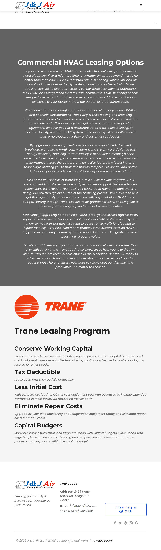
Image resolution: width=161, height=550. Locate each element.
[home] (73, 5)
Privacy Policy (103, 541)
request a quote (125, 509)
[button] (155, 23)
